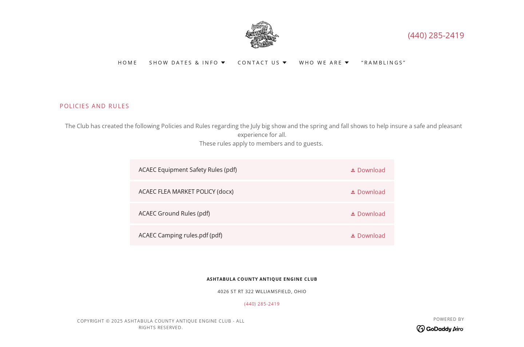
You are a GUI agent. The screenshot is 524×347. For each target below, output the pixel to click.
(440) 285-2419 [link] (436, 34)
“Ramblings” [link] (383, 62)
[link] (261, 34)
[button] (187, 62)
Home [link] (128, 62)
